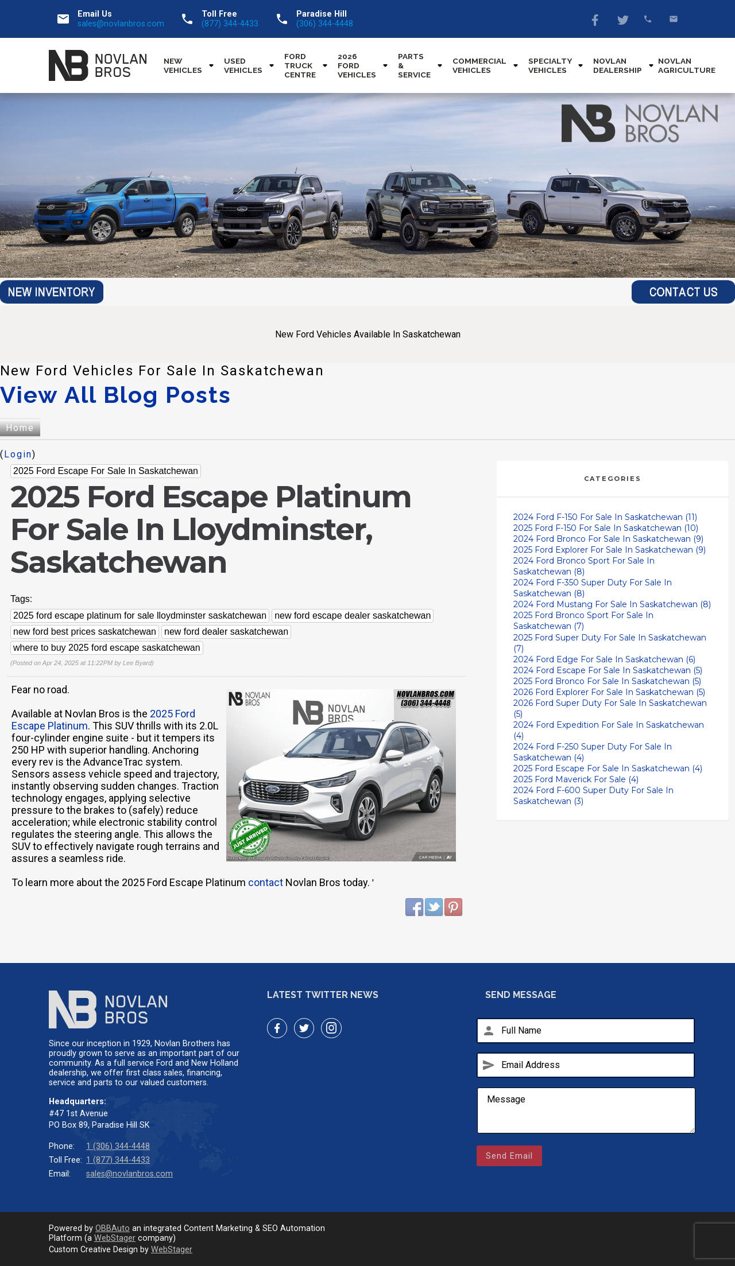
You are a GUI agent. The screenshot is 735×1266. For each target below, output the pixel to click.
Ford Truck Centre (300, 65)
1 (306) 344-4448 (118, 1146)
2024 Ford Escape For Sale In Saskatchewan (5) (607, 670)
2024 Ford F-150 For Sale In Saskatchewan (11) (605, 517)
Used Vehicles (243, 65)
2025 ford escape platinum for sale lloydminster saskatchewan (139, 615)
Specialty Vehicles (549, 65)
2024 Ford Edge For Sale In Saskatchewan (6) (604, 659)
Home (20, 427)
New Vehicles (183, 65)
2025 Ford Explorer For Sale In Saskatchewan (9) (609, 550)
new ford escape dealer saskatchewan (352, 615)
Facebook (596, 19)
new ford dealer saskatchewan (226, 631)
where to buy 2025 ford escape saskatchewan (106, 648)
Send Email (509, 1155)
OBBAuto (112, 1228)
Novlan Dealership (617, 65)
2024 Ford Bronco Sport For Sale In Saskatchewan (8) (584, 566)
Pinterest (453, 907)
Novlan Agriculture (686, 65)
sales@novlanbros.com (121, 24)
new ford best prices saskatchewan (84, 631)
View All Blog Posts (115, 394)
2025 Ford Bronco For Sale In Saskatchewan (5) (607, 681)
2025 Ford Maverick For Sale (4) (576, 779)
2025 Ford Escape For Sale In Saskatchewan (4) (607, 768)
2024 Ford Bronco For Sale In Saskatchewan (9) (608, 539)
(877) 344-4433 (230, 24)
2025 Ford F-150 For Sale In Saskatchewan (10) (605, 528)
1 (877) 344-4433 (118, 1160)
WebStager (115, 1238)
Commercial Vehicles (479, 65)
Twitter (622, 19)
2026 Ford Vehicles (357, 65)
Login (18, 454)
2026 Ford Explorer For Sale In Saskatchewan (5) (609, 692)
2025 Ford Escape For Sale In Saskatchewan (105, 471)
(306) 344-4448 (324, 24)
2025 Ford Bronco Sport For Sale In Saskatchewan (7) (583, 620)
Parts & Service (414, 65)
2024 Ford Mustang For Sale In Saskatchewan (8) (612, 604)
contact (265, 882)
